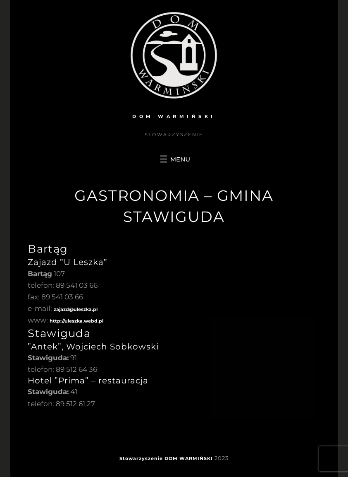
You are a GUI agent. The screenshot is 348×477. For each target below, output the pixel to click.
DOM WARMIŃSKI (174, 116)
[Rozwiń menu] (174, 159)
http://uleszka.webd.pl (76, 321)
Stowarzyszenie (141, 458)
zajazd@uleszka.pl (76, 309)
